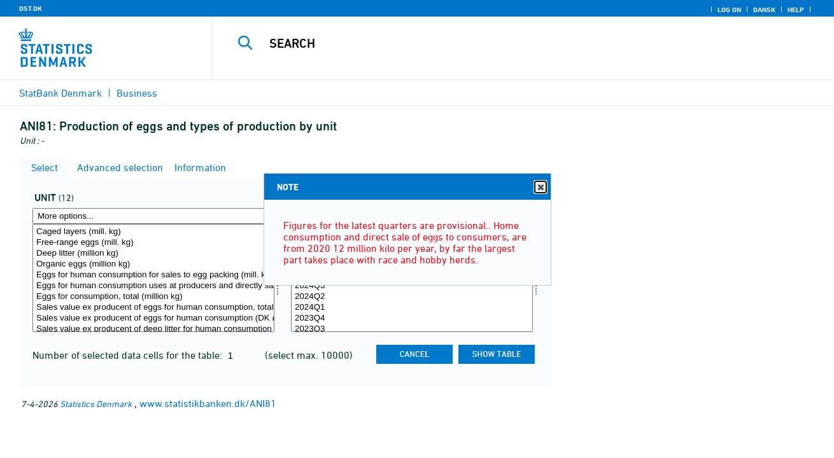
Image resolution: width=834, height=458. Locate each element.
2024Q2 (411, 296)
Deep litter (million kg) (153, 253)
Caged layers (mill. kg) (153, 231)
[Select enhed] (153, 278)
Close (540, 187)
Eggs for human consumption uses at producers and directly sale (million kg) (153, 286)
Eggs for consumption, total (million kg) (153, 296)
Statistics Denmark (96, 403)
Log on (729, 9)
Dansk (764, 9)
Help (796, 9)
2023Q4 (411, 318)
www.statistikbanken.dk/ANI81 (207, 403)
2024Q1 (411, 307)
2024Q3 (411, 286)
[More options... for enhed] (153, 216)
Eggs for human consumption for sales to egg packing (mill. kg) (153, 275)
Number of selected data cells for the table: (128, 355)
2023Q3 (411, 329)
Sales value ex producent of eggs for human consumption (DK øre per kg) (153, 318)
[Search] (509, 43)
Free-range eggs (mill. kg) (153, 242)
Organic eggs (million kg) (153, 264)
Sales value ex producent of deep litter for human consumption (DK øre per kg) (153, 329)
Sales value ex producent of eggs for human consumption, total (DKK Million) (153, 307)
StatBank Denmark (60, 93)
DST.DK (30, 8)
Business (137, 93)
